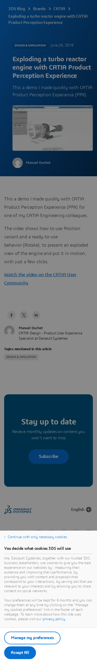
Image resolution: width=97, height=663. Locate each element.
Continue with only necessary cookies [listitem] (37, 537)
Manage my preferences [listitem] (32, 638)
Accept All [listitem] (20, 653)
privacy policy (54, 619)
